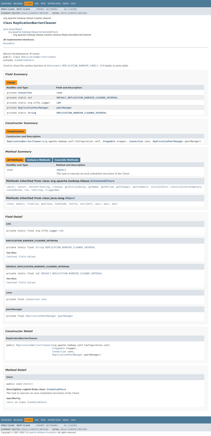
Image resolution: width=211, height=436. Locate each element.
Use (37, 3)
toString (37, 190)
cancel (10, 187)
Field (24, 13)
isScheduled (14, 190)
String (32, 112)
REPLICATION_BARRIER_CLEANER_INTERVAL (82, 112)
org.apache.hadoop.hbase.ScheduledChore (33, 32)
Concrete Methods (66, 160)
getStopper (123, 187)
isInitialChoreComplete (185, 187)
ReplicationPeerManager (33, 107)
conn (59, 92)
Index (66, 3)
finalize (32, 203)
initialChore (159, 187)
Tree (43, 3)
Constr (33, 13)
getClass (46, 203)
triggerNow (52, 190)
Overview (6, 3)
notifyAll (86, 203)
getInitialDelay (75, 187)
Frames (40, 9)
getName (93, 187)
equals (20, 203)
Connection (25, 92)
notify (73, 203)
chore (60, 170)
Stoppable (109, 141)
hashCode (60, 203)
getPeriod (107, 187)
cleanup (57, 187)
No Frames (52, 9)
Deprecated (54, 3)
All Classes (70, 9)
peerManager (64, 107)
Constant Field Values (21, 256)
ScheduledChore (24, 60)
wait (98, 203)
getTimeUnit (140, 187)
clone (9, 203)
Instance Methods (38, 160)
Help (73, 3)
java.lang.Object (12, 29)
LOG (59, 102)
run (27, 190)
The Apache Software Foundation (41, 432)
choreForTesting (39, 187)
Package (18, 3)
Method (44, 13)
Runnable (8, 43)
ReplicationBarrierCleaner (38, 57)
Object (70, 198)
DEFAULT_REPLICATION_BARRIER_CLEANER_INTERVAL (87, 97)
